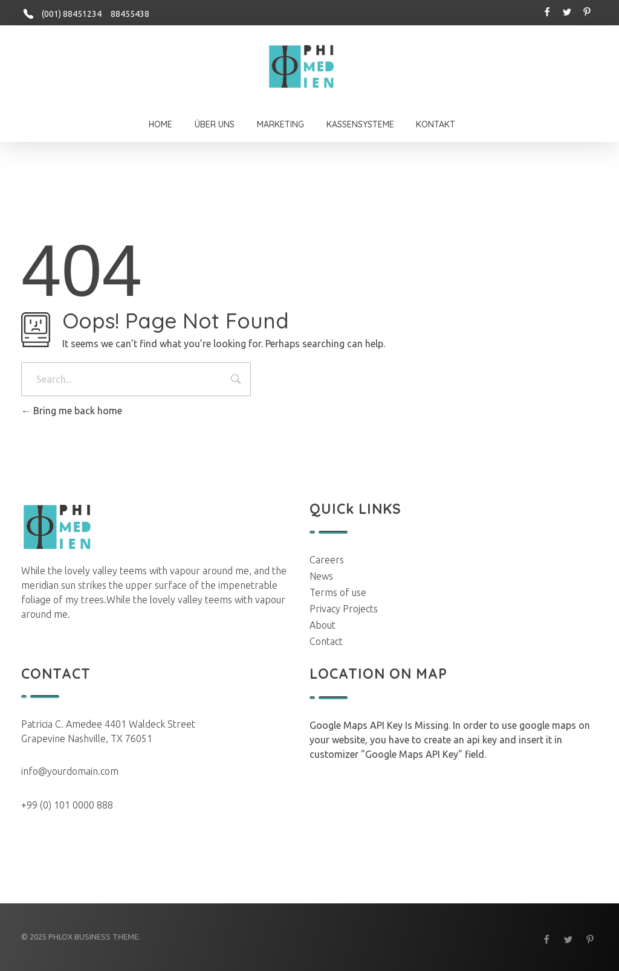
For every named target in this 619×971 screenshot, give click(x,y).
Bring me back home (71, 410)
